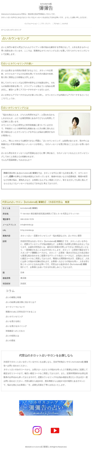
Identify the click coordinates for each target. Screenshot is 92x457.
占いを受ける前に (13, 321)
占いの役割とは (12, 336)
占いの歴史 (10, 341)
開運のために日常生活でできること (21, 312)
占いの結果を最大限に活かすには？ (21, 302)
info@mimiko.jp (26, 225)
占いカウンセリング (14, 317)
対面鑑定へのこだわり (15, 331)
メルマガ (67, 23)
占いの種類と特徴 (13, 297)
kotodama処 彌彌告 (40, 447)
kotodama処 (46, 7)
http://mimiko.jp (27, 230)
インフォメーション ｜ (30, 23)
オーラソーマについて (15, 307)
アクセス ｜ (59, 23)
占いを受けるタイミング (16, 326)
